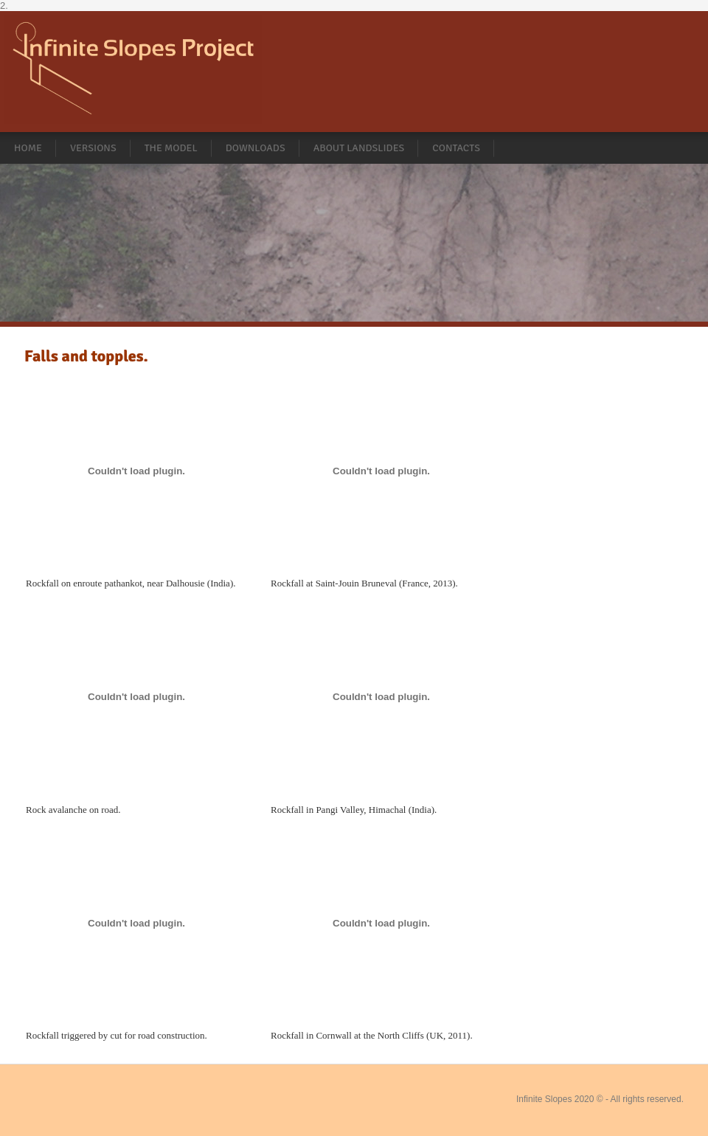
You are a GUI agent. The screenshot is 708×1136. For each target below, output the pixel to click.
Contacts (456, 148)
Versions (93, 148)
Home (28, 148)
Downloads (255, 148)
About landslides (359, 148)
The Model (171, 148)
